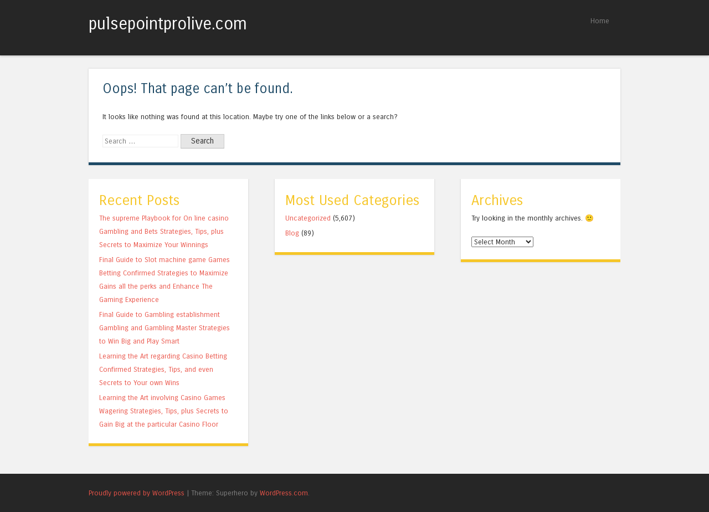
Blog (292, 233)
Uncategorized (308, 218)
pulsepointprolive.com (168, 24)
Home (599, 21)
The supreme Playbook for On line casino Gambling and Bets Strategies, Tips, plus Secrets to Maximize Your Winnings (164, 231)
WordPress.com (284, 493)
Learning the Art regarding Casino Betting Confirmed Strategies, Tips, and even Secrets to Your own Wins (163, 369)
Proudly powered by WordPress (136, 493)
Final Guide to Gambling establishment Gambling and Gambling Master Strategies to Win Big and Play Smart (164, 327)
